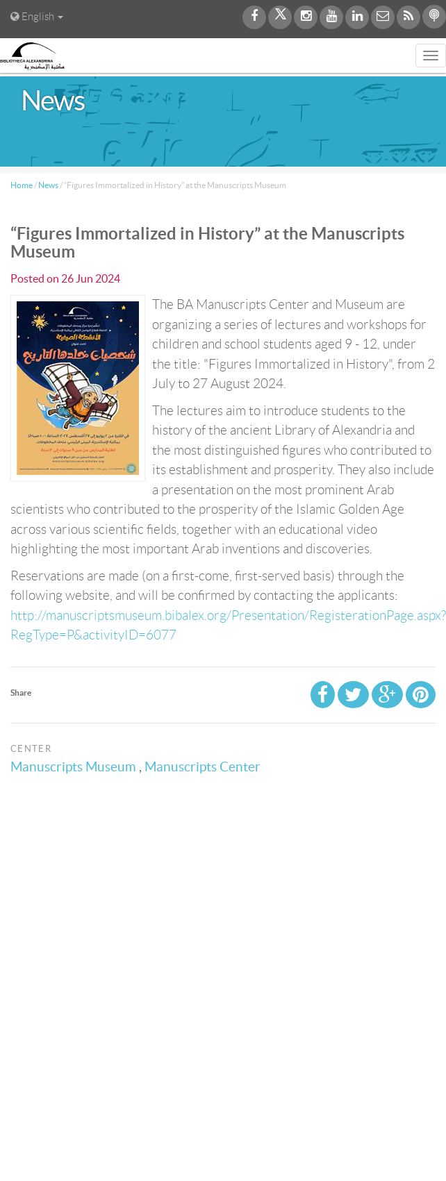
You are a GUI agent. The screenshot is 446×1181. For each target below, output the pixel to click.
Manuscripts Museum (75, 767)
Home (21, 185)
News (48, 185)
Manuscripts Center (205, 767)
